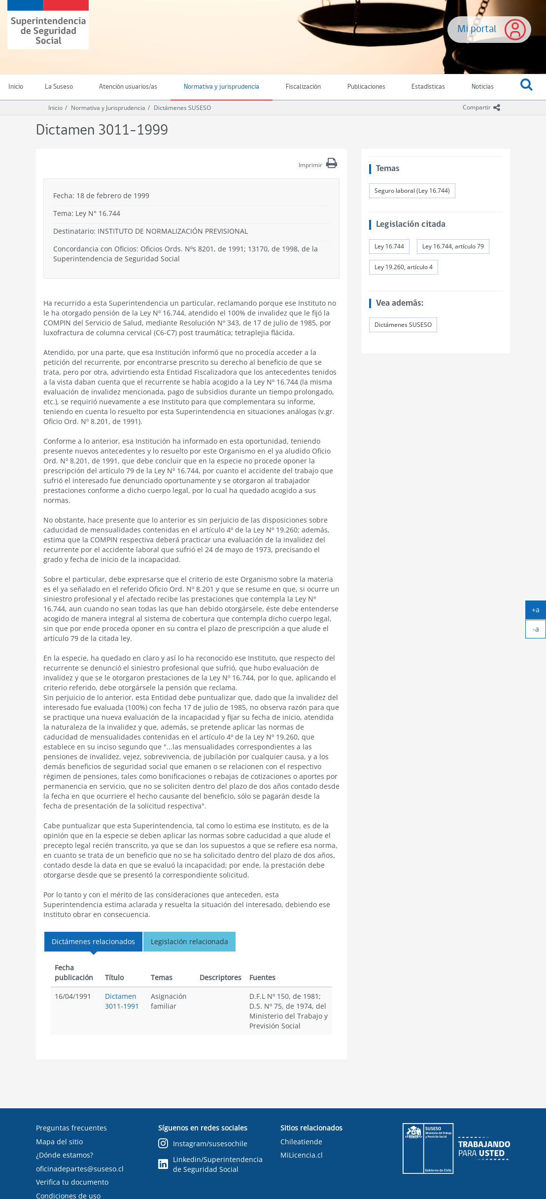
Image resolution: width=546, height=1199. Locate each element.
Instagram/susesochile (202, 1144)
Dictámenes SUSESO (182, 108)
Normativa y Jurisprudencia (108, 108)
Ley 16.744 (389, 246)
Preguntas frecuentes (71, 1127)
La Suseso (59, 87)
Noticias (483, 87)
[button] (526, 87)
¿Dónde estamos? (64, 1155)
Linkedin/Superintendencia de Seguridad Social (210, 1164)
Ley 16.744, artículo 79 (453, 246)
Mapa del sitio (59, 1141)
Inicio (55, 108)
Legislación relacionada (189, 941)
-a (539, 631)
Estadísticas (428, 87)
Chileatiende (301, 1141)
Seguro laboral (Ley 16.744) (412, 190)
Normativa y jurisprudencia (221, 87)
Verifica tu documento (72, 1182)
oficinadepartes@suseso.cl (80, 1168)
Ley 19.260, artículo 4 (404, 267)
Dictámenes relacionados (93, 941)
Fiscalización (303, 87)
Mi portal (477, 29)
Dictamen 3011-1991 (122, 1001)
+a (539, 611)
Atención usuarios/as (128, 87)
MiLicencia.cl (301, 1155)
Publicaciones (366, 87)
